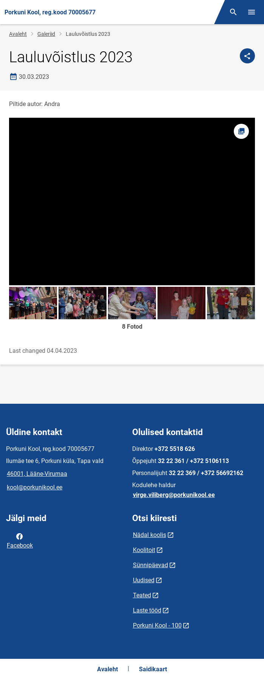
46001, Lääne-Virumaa (37, 473)
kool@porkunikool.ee (34, 487)
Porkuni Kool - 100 (157, 625)
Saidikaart (153, 669)
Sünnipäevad (150, 565)
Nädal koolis (149, 534)
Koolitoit (144, 550)
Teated (142, 595)
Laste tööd (147, 610)
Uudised (143, 580)
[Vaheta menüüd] (251, 12)
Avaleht (18, 34)
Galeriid (46, 34)
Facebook (20, 540)
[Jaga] (247, 55)
